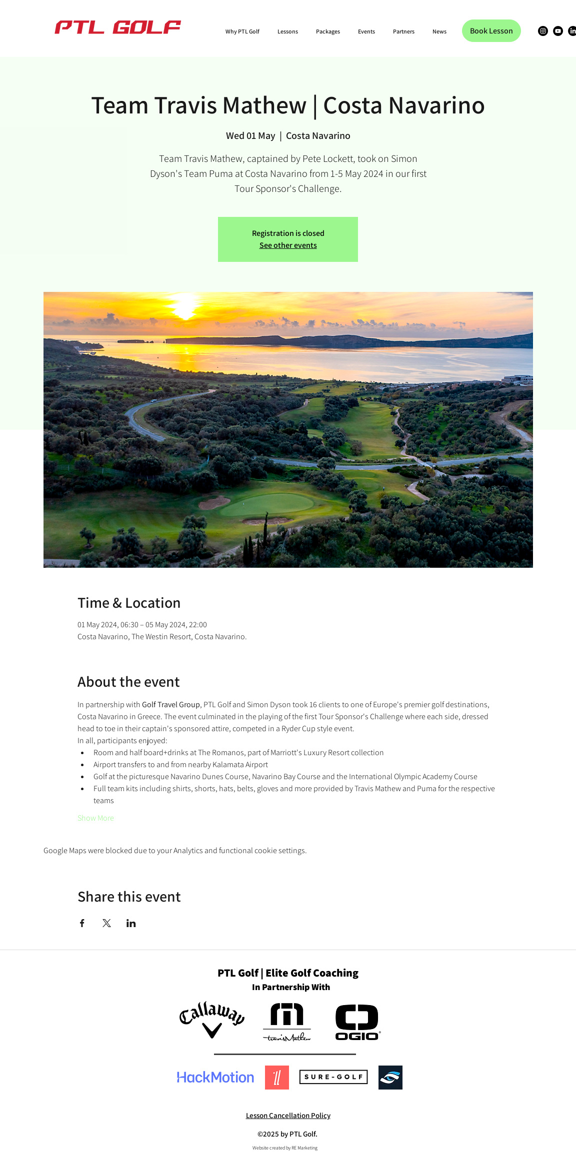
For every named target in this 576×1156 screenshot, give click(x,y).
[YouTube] (558, 31)
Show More (96, 818)
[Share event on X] (107, 923)
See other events (288, 245)
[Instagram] (543, 31)
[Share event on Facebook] (82, 923)
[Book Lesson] (491, 30)
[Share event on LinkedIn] (131, 923)
